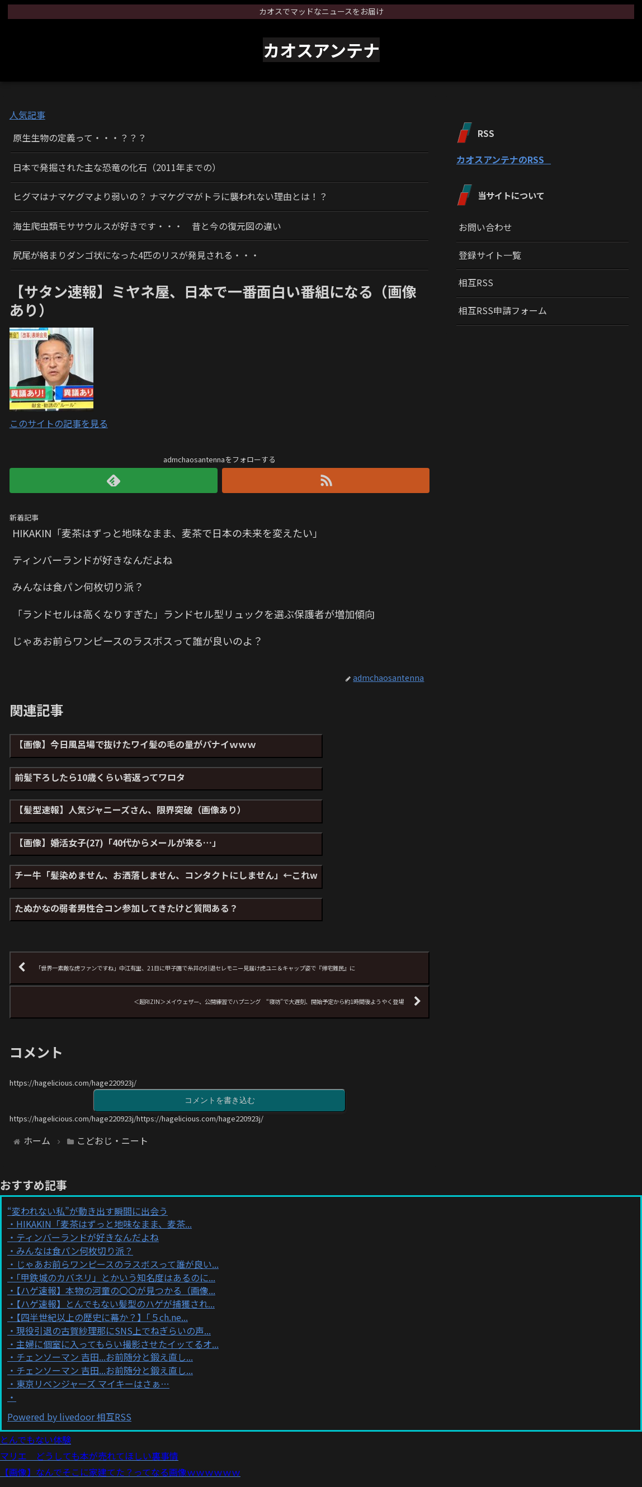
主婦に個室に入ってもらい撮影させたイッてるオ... (117, 1289)
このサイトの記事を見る (59, 423)
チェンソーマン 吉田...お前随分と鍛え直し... (104, 1302)
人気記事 (27, 114)
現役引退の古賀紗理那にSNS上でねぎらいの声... (113, 1276)
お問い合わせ (485, 227)
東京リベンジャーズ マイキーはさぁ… (92, 1329)
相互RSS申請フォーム (503, 310)
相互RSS (476, 282)
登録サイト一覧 (490, 255)
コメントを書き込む (220, 1045)
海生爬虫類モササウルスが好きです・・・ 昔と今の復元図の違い (147, 226)
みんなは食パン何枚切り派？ (74, 1196)
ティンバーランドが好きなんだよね (87, 1183)
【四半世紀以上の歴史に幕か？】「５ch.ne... (102, 1263)
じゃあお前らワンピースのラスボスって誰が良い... (117, 1209)
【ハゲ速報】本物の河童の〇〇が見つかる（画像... (115, 1236)
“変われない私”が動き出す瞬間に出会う (87, 1156)
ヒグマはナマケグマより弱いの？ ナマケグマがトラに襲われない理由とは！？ (170, 196)
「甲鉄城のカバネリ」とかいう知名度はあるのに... (115, 1222)
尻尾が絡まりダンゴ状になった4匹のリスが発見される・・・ (136, 255)
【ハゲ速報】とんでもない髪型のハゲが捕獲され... (115, 1249)
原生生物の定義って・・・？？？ (80, 137)
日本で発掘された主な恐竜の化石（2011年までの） (117, 167)
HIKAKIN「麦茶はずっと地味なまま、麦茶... (104, 1169)
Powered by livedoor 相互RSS (69, 1361)
